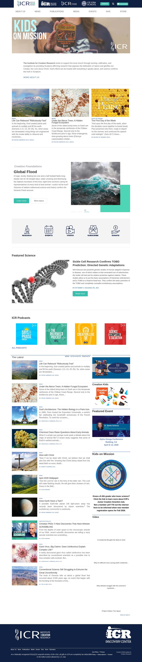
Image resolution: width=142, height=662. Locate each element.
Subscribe (122, 4)
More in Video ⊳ (125, 615)
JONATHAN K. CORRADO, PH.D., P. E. (51, 421)
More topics (39, 201)
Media (76, 11)
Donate (105, 4)
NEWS (14, 118)
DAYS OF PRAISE (97, 118)
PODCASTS (86, 356)
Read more (80, 294)
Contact (110, 654)
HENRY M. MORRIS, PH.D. (48, 466)
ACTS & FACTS (75, 356)
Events (92, 11)
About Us (20, 11)
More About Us (31, 77)
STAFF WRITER (45, 489)
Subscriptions (102, 654)
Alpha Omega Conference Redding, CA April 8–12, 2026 (111, 442)
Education (52, 649)
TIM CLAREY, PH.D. (46, 584)
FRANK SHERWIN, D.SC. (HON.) (50, 375)
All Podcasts (19, 348)
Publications (57, 11)
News (37, 11)
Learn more (21, 201)
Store (123, 11)
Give (108, 11)
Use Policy (95, 652)
